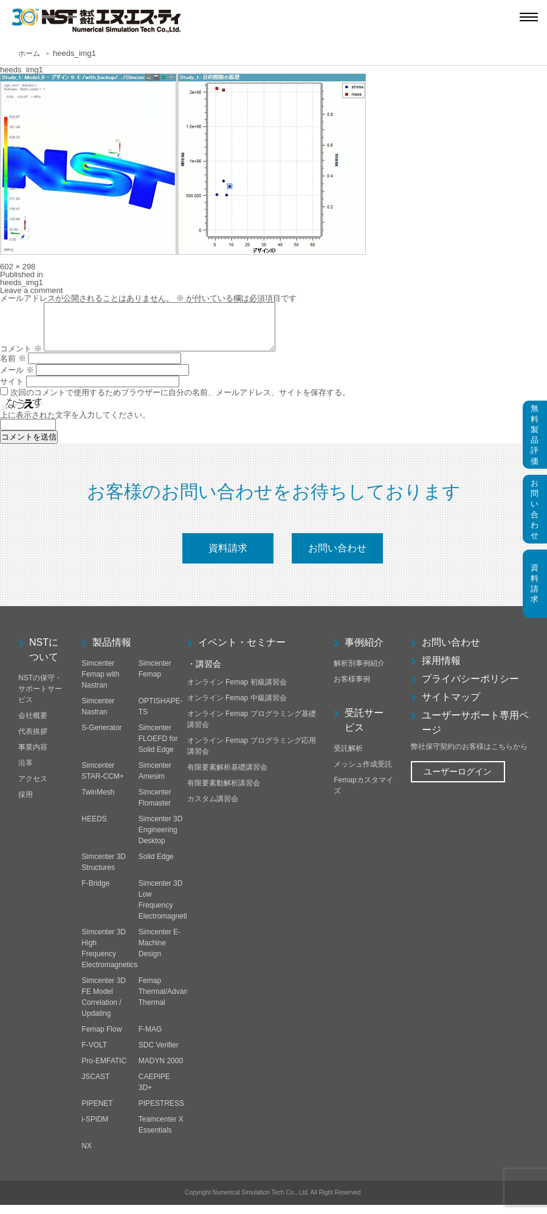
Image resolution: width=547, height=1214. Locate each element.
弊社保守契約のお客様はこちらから (469, 755)
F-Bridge (95, 892)
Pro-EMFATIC (103, 1070)
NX (86, 1155)
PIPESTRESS (161, 1112)
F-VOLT (94, 1054)
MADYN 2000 (161, 1070)
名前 (13, 367)
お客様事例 (352, 688)
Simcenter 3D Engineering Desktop (161, 839)
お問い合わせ (337, 557)
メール (17, 379)
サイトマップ (451, 706)
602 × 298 (17, 266)
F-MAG (150, 1038)
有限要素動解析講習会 (223, 792)
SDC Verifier (159, 1054)
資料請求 (227, 557)
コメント (21, 357)
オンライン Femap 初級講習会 (237, 691)
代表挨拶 (32, 740)
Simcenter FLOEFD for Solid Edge (158, 748)
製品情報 (111, 651)
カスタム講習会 (212, 808)
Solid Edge (156, 865)
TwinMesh (97, 801)
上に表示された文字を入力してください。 (75, 424)
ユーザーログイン (458, 780)
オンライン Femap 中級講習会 (237, 707)
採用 (25, 803)
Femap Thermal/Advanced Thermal (169, 1000)
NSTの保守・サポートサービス (40, 698)
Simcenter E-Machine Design (160, 952)
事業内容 (32, 756)
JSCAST (95, 1085)
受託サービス (364, 729)
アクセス (32, 788)
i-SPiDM (94, 1128)
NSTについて (43, 658)
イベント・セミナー (242, 651)
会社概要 (32, 724)
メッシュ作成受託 (363, 773)
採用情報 (441, 669)
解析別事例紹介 (359, 672)
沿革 (25, 772)
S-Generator (101, 737)
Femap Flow (101, 1038)
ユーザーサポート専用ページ (475, 731)
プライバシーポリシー (470, 688)
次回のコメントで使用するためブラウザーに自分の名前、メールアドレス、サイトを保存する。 (180, 401)
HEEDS (93, 828)
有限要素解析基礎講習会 (227, 776)
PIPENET (96, 1112)
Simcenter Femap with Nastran (100, 683)
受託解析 (348, 757)
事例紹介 (364, 651)
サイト (12, 390)
